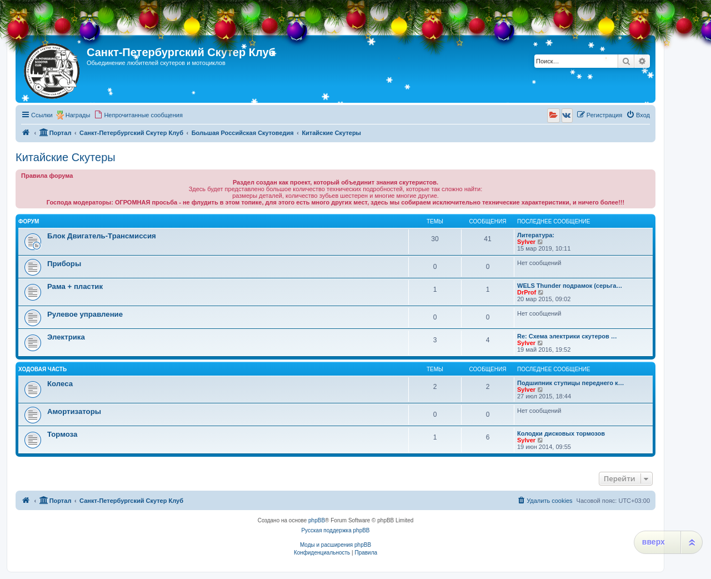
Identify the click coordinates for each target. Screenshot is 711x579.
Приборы (64, 263)
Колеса (60, 384)
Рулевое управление (85, 314)
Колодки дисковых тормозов (561, 433)
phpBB (316, 520)
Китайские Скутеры (66, 157)
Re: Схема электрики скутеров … (567, 336)
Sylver (526, 241)
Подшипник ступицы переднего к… (570, 383)
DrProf (526, 292)
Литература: (535, 235)
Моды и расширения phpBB (335, 545)
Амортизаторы (74, 411)
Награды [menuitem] (78, 115)
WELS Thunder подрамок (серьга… (569, 285)
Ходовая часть (42, 369)
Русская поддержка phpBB (335, 530)
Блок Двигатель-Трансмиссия (101, 236)
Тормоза (62, 434)
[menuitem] (138, 115)
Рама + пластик (75, 286)
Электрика (66, 337)
